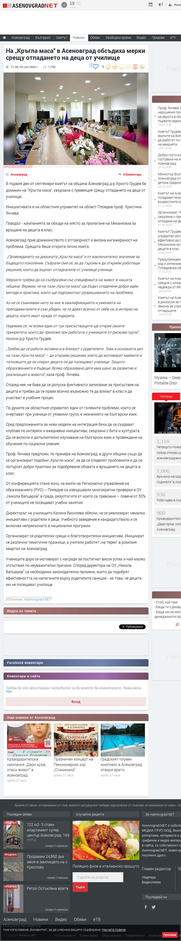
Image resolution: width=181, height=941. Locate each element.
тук (9, 691)
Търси (80, 887)
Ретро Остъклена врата (47, 888)
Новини (79, 37)
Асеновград (19, 174)
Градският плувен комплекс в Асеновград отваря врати (121, 764)
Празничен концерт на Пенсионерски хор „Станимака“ (73, 764)
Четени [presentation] (166, 396)
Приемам (170, 935)
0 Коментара (132, 174)
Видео (61, 919)
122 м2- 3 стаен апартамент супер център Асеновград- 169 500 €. (48, 832)
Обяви (80, 919)
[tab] (166, 398)
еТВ (97, 919)
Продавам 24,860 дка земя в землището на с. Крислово (47, 861)
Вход (76, 702)
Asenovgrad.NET (37, 599)
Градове (158, 37)
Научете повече (114, 929)
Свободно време (118, 37)
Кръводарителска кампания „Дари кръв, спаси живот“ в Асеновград (26, 766)
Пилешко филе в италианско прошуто (106, 866)
